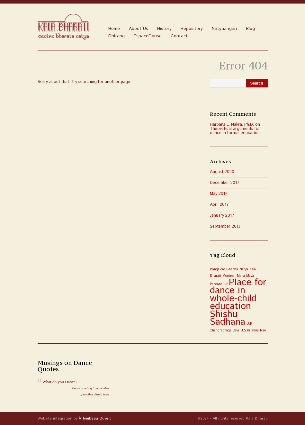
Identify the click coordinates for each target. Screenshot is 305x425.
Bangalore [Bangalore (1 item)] (217, 269)
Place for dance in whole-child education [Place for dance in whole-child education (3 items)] (238, 294)
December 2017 (224, 183)
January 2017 (222, 215)
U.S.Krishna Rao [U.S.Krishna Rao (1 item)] (253, 330)
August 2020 (222, 172)
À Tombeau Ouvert (95, 418)
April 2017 (219, 205)
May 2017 (219, 194)
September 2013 (225, 226)
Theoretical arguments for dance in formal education (235, 131)
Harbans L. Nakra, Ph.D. (232, 125)
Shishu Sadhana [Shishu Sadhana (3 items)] (227, 318)
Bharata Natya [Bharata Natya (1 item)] (237, 269)
